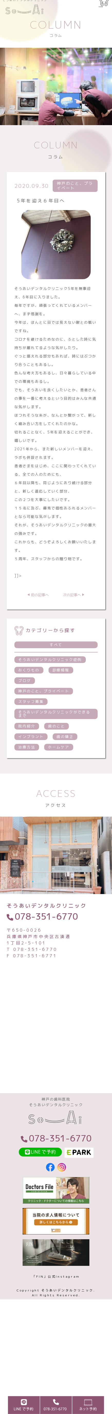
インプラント (31, 751)
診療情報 (60, 685)
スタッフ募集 (31, 716)
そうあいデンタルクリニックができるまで (54, 729)
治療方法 (26, 762)
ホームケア (58, 762)
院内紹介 (26, 741)
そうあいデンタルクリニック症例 (50, 674)
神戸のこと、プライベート (43, 706)
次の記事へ (72, 610)
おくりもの (29, 685)
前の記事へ (40, 610)
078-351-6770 (46, 932)
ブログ (24, 695)
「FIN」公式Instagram (56, 1297)
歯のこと (56, 741)
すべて (56, 660)
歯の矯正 (65, 751)
